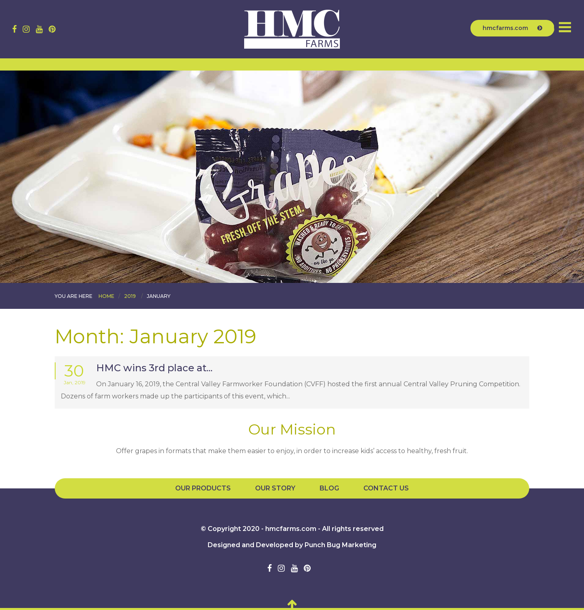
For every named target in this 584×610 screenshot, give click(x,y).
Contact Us (386, 488)
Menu (565, 27)
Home (106, 296)
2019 (130, 296)
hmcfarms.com (512, 28)
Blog (329, 488)
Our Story (275, 488)
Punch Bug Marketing (340, 545)
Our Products (203, 488)
